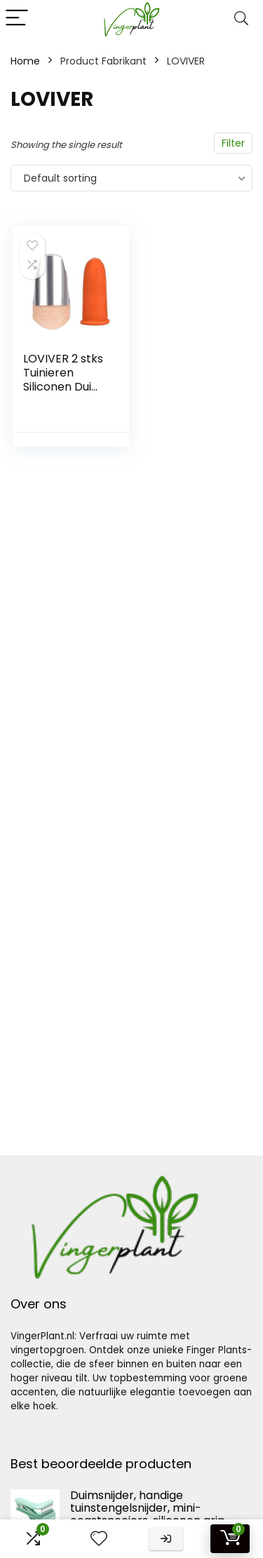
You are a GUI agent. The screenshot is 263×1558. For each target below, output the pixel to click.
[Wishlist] (98, 1538)
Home (25, 61)
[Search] (241, 18)
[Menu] (17, 18)
